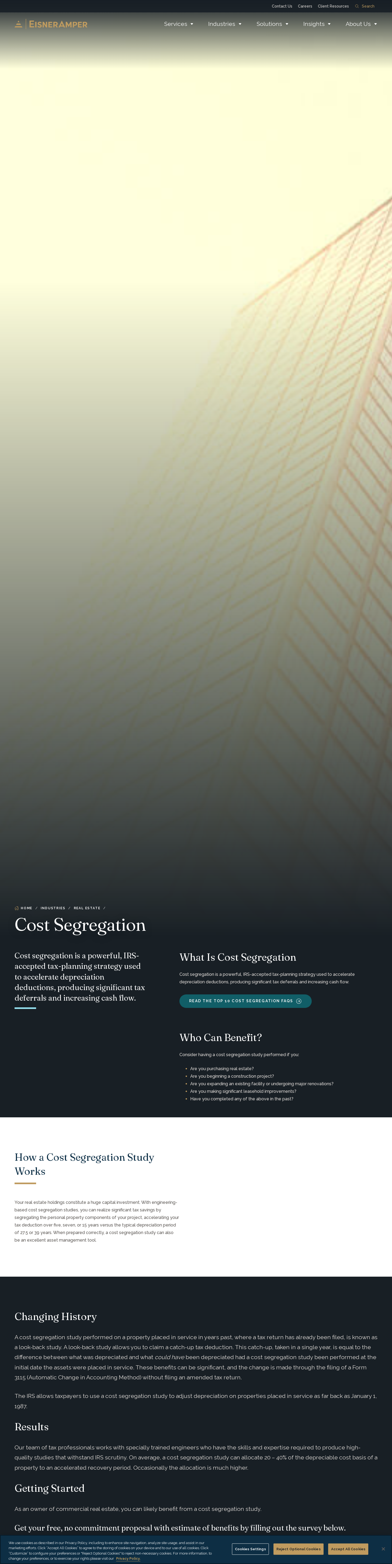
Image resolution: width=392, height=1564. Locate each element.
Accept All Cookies (348, 1549)
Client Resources (333, 6)
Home (23, 908)
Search (365, 6)
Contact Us (282, 6)
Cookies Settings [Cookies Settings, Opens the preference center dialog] (250, 1549)
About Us (358, 23)
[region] (196, 1549)
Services (175, 23)
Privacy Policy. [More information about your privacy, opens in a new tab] (128, 1558)
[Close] (383, 1549)
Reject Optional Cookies (298, 1549)
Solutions (269, 23)
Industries (221, 23)
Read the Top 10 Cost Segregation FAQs (241, 1001)
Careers (305, 6)
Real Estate (87, 908)
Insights (314, 23)
